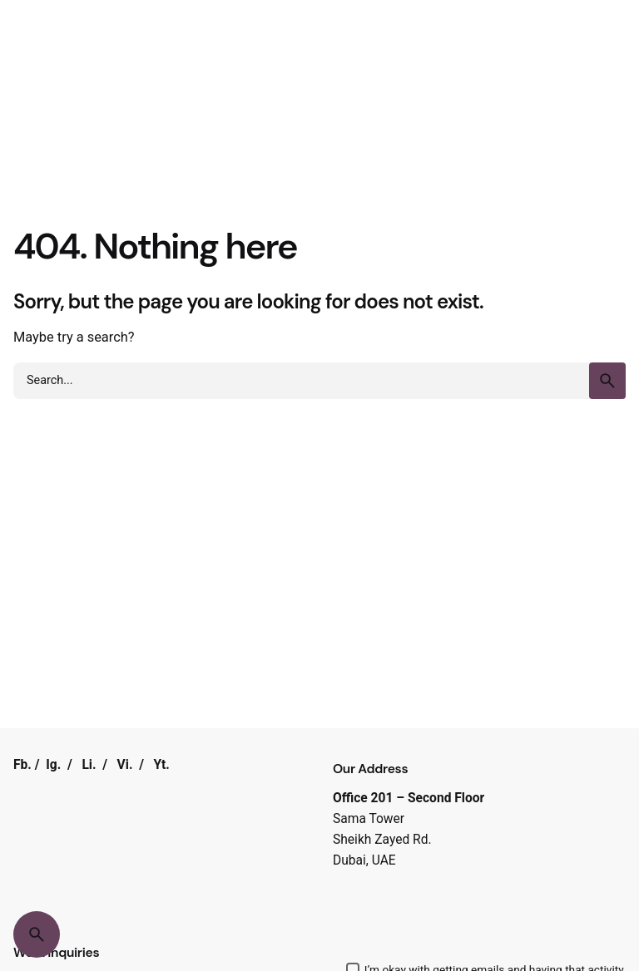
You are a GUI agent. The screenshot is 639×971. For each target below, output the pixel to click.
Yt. (162, 764)
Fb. (22, 764)
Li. (89, 764)
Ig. (53, 764)
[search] (607, 380)
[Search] (36, 934)
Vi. (125, 764)
